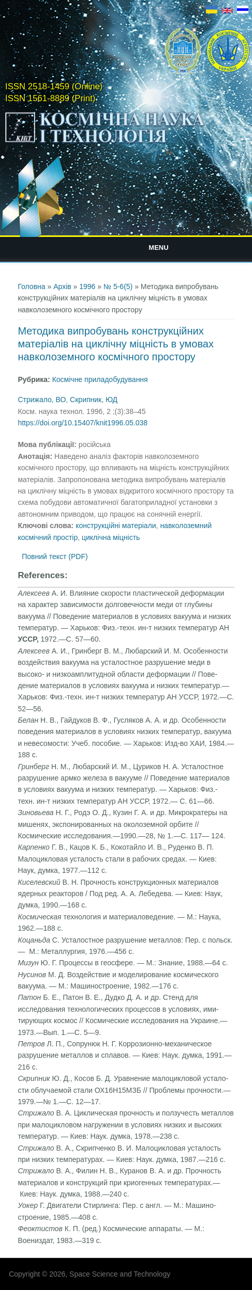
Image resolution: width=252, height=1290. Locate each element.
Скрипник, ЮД (93, 399)
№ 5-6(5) (117, 286)
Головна (31, 286)
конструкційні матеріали (116, 525)
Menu (158, 247)
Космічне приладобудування (100, 379)
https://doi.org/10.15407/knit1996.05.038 (82, 423)
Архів (62, 286)
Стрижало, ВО (42, 399)
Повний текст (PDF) (55, 556)
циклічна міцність (111, 537)
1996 (87, 286)
